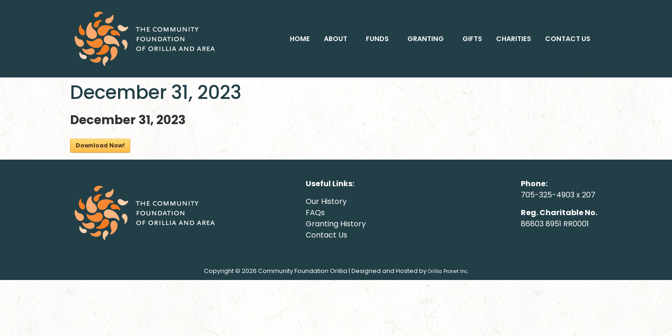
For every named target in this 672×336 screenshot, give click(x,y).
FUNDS (377, 38)
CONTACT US (567, 38)
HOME (300, 38)
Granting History (336, 223)
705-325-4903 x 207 (558, 194)
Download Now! (100, 145)
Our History (326, 201)
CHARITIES (513, 38)
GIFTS (472, 38)
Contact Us (326, 235)
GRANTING (425, 38)
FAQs (315, 212)
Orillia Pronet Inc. (448, 271)
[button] (338, 38)
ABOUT (335, 38)
